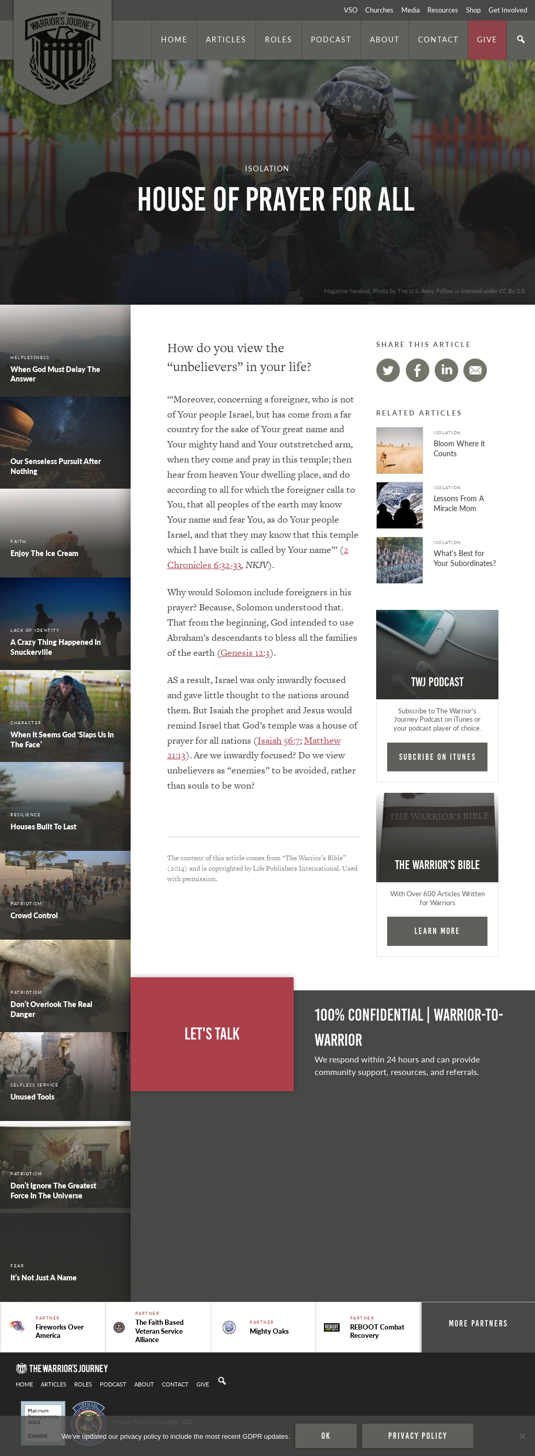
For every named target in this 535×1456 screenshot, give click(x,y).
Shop (473, 10)
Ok (326, 1435)
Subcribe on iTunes (437, 756)
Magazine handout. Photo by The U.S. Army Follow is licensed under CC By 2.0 (424, 290)
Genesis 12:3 (245, 652)
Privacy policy (417, 1435)
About (385, 39)
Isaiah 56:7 (279, 740)
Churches (379, 10)
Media (410, 10)
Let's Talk (212, 1034)
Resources (442, 10)
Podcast (331, 39)
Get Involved (508, 10)
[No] (522, 1436)
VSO (350, 10)
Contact (438, 39)
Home (174, 39)
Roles (279, 39)
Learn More (437, 930)
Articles (226, 39)
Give (487, 39)
